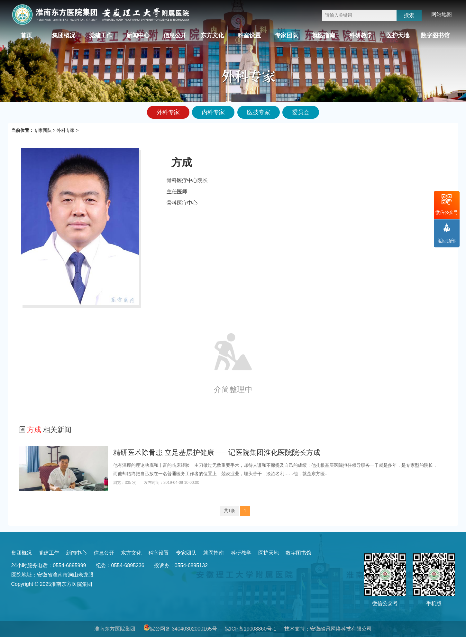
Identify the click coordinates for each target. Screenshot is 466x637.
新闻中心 (138, 35)
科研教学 (360, 35)
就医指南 (323, 35)
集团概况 (63, 35)
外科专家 (66, 130)
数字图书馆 (435, 35)
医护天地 (397, 35)
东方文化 (212, 35)
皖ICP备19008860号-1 (250, 629)
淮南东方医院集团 (114, 629)
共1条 (229, 510)
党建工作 (100, 35)
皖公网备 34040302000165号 (183, 629)
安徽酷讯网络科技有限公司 (341, 629)
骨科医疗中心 (182, 203)
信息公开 (175, 35)
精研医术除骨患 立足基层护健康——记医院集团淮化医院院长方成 (216, 452)
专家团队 (286, 35)
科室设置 (249, 35)
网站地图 (441, 14)
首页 (26, 35)
